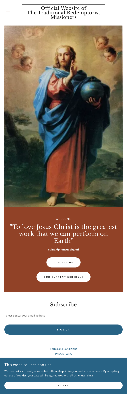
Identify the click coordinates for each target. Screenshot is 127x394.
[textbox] (63, 315)
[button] (13, 12)
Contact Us (63, 262)
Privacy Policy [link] (63, 354)
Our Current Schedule (63, 277)
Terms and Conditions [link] (63, 349)
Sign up (63, 329)
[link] (63, 12)
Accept (63, 385)
